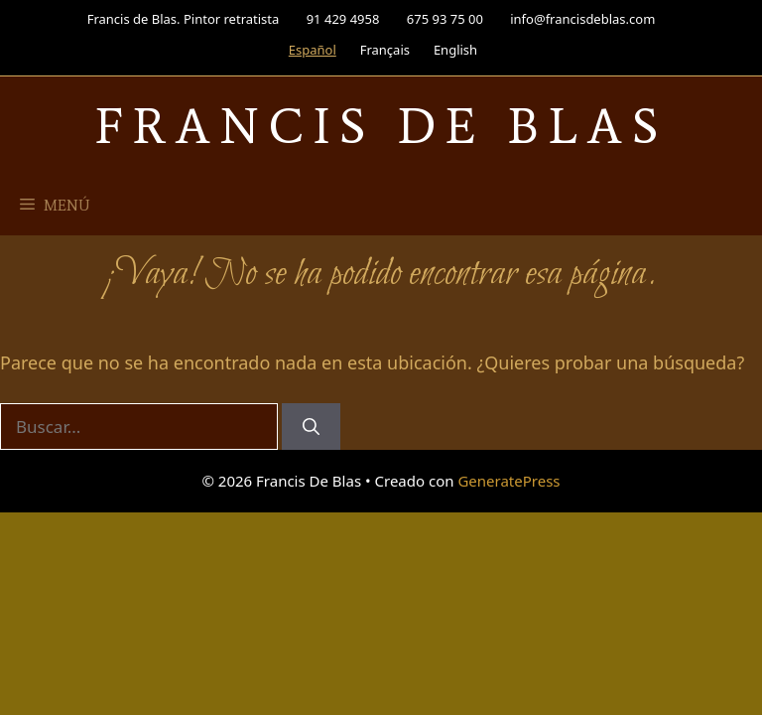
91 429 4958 (343, 19)
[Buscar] (311, 427)
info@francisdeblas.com (582, 19)
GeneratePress (508, 481)
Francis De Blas (381, 125)
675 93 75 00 (445, 19)
